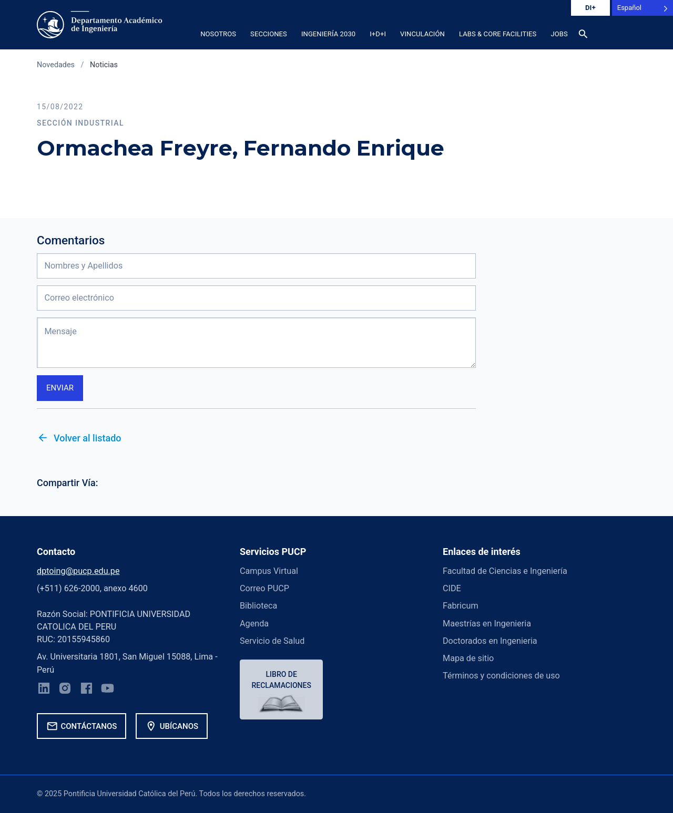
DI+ (590, 8)
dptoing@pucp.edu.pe (78, 571)
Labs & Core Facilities (497, 34)
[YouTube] (108, 690)
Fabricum (460, 606)
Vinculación (422, 34)
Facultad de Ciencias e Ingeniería (505, 571)
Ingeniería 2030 (328, 34)
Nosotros (218, 34)
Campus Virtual (269, 571)
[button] (624, 37)
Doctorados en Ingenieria (490, 641)
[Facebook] (86, 690)
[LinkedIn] (44, 690)
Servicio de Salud (272, 641)
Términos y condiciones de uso (501, 676)
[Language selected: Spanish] (642, 8)
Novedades (56, 64)
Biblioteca (258, 606)
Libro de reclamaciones (281, 679)
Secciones (268, 34)
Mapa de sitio (468, 658)
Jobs (558, 34)
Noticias (104, 64)
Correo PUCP (264, 588)
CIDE (452, 588)
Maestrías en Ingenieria (487, 624)
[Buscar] (583, 36)
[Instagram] (65, 690)
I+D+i (378, 34)
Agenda (254, 624)
